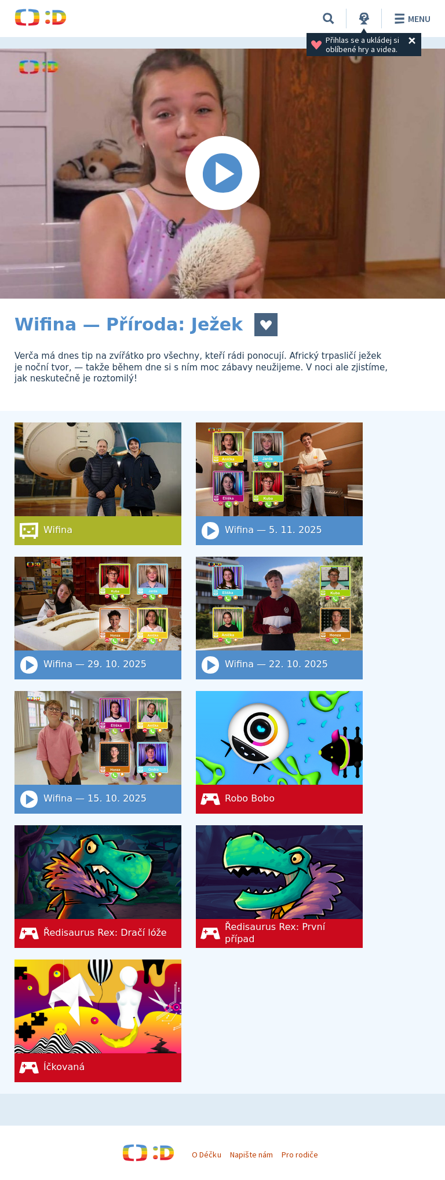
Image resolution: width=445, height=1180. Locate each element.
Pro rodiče (300, 1154)
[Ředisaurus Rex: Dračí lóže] (97, 886)
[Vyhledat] (328, 18)
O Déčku (206, 1154)
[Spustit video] (222, 174)
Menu (411, 18)
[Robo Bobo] (279, 752)
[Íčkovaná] (97, 1021)
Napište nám (251, 1154)
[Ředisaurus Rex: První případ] (279, 886)
